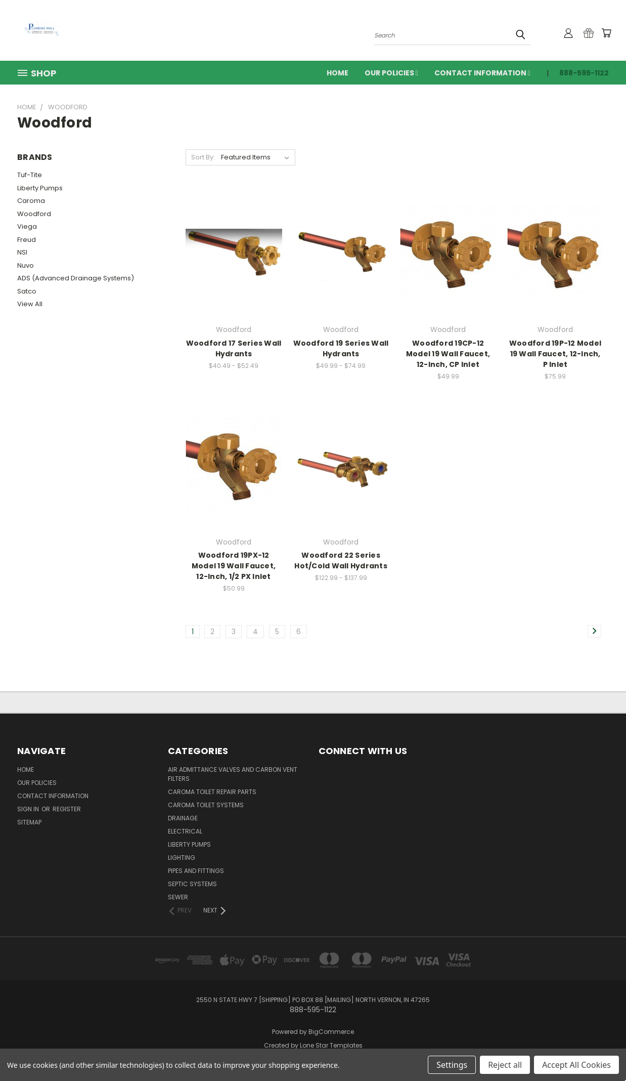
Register (67, 809)
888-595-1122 (584, 73)
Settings (451, 1064)
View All (29, 304)
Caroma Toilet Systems (206, 805)
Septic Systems (192, 884)
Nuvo (25, 265)
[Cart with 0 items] (606, 33)
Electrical (185, 831)
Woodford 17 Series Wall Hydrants (234, 348)
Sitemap (29, 822)
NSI (22, 252)
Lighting (181, 857)
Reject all (505, 1064)
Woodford (34, 214)
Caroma (31, 200)
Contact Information (482, 73)
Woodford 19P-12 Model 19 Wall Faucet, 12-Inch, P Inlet (555, 353)
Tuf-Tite (29, 175)
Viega (27, 226)
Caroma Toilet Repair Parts (212, 791)
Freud (26, 239)
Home (337, 73)
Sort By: (203, 157)
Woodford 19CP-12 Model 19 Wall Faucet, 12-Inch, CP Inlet (448, 353)
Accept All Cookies (576, 1064)
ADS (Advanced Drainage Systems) (75, 278)
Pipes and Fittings (196, 870)
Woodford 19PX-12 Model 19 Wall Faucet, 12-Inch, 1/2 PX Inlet (234, 565)
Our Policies (391, 73)
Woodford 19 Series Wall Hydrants (341, 348)
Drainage (183, 818)
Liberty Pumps (40, 188)
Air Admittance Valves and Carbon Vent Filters (232, 774)
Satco (26, 291)
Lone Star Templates (331, 1045)
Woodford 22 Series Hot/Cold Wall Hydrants (340, 560)
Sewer (178, 897)
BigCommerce (331, 1031)
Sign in (28, 809)
